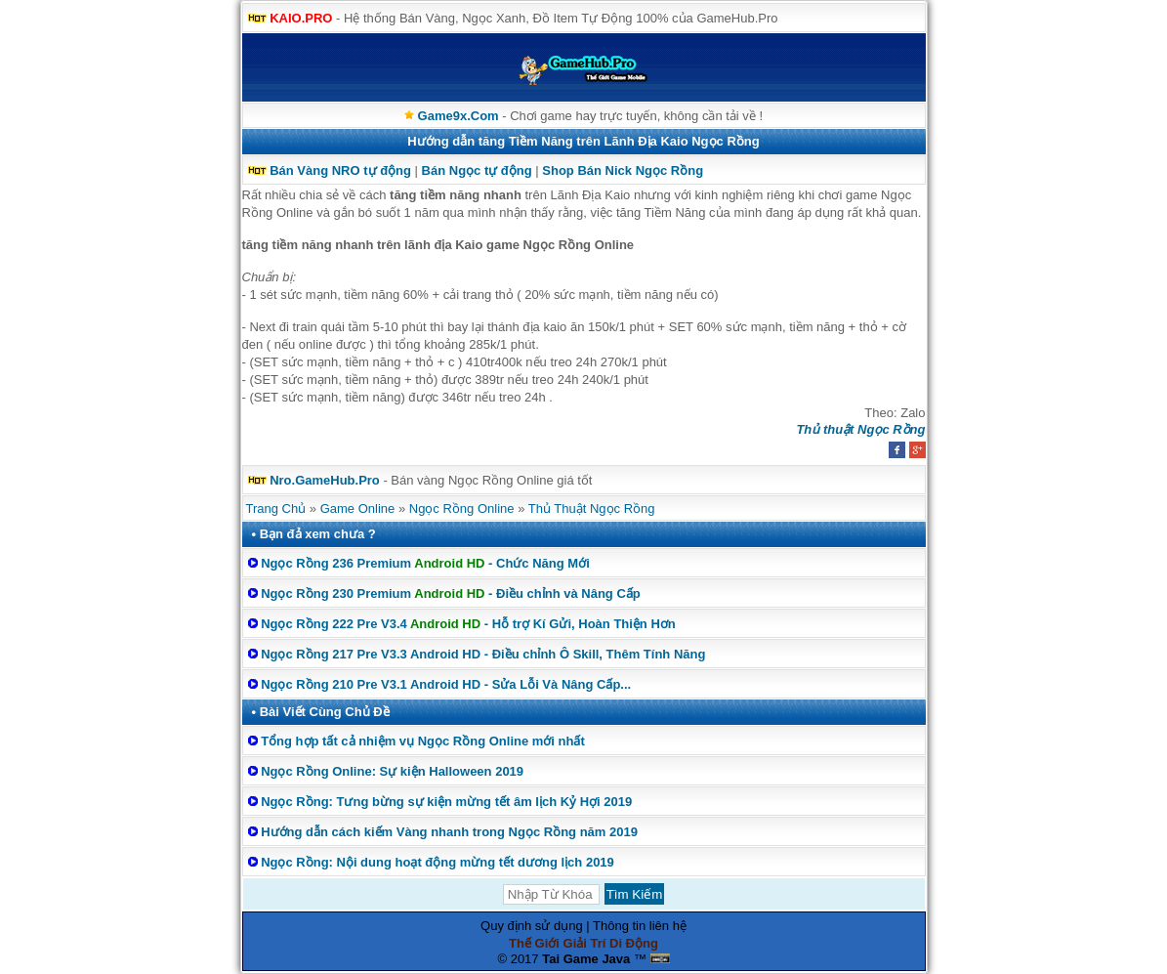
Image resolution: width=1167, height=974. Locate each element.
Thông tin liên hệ (640, 925)
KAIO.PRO (301, 18)
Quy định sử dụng (531, 925)
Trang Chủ (276, 508)
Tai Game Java (586, 959)
